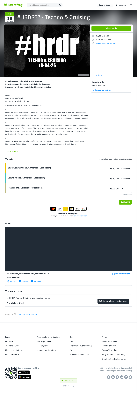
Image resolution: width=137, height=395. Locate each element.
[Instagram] (113, 377)
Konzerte (9, 341)
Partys (7, 337)
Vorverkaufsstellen (80, 216)
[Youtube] (130, 377)
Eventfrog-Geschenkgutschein (114, 359)
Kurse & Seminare (12, 354)
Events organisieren (110, 341)
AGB (101, 368)
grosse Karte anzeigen (120, 274)
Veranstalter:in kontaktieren (113, 301)
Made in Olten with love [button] (68, 380)
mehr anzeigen (11, 151)
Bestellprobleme (44, 341)
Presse (72, 350)
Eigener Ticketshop (110, 350)
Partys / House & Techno (25, 314)
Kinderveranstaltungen (14, 350)
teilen (98, 75)
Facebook (24, 281)
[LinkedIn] (121, 377)
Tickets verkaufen (109, 345)
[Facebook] (108, 377)
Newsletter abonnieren (79, 354)
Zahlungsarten (43, 345)
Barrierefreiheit (126, 368)
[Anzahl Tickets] (125, 188)
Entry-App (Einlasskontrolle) (113, 354)
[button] (125, 202)
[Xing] (126, 377)
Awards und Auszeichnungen (82, 345)
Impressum (121, 371)
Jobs (72, 341)
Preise (104, 337)
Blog (71, 337)
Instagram (36, 281)
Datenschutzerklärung (112, 368)
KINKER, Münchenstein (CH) (106, 43)
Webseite (11, 281)
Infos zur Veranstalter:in (102, 90)
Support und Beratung (46, 350)
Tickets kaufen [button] (111, 28)
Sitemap (129, 371)
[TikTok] (117, 377)
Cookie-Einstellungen (108, 371)
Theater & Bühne (12, 345)
